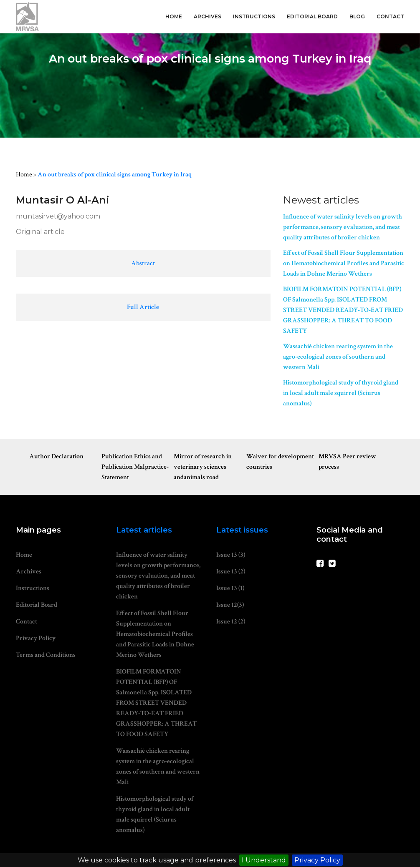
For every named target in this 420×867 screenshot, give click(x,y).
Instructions (254, 16)
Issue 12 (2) (230, 621)
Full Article (143, 307)
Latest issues (242, 530)
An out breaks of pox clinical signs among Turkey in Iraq (115, 174)
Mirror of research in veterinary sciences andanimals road (203, 467)
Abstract (143, 263)
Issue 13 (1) (230, 588)
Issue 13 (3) (230, 554)
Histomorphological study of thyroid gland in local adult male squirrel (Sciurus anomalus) (340, 393)
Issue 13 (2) (230, 571)
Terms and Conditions (46, 655)
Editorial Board (312, 16)
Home (173, 16)
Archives (207, 16)
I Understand (264, 860)
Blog (357, 16)
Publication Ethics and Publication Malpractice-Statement (135, 467)
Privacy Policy (317, 860)
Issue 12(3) (230, 605)
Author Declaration (56, 456)
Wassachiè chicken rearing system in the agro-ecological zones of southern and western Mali (338, 357)
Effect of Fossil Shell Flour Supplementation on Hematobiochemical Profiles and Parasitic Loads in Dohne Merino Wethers (343, 263)
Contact (390, 16)
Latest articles (144, 530)
